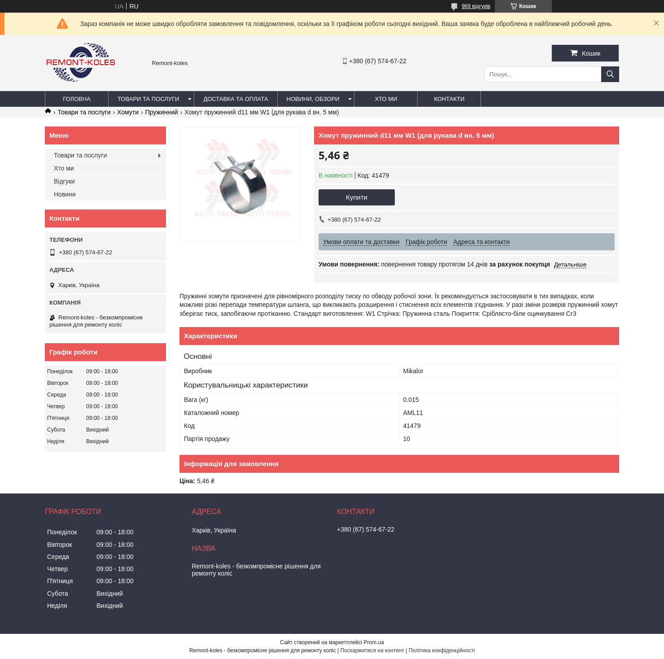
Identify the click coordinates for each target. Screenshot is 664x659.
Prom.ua (374, 642)
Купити (356, 197)
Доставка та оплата (235, 99)
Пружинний (161, 112)
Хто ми (386, 99)
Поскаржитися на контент (372, 650)
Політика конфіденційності (442, 650)
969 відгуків (476, 6)
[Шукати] (610, 74)
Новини (65, 194)
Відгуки (64, 181)
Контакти (449, 99)
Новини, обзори (313, 99)
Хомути (128, 112)
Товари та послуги (148, 99)
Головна (77, 99)
